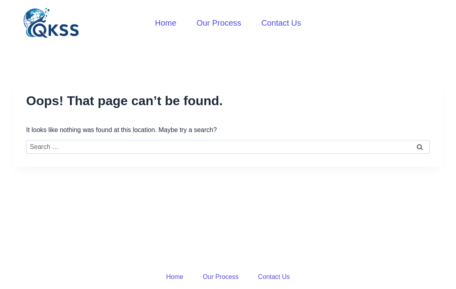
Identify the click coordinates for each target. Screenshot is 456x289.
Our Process (219, 22)
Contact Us (281, 22)
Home (165, 22)
